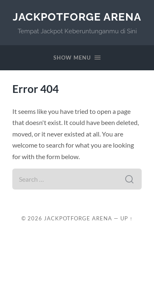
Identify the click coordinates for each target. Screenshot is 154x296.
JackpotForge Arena (77, 16)
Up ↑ (126, 218)
